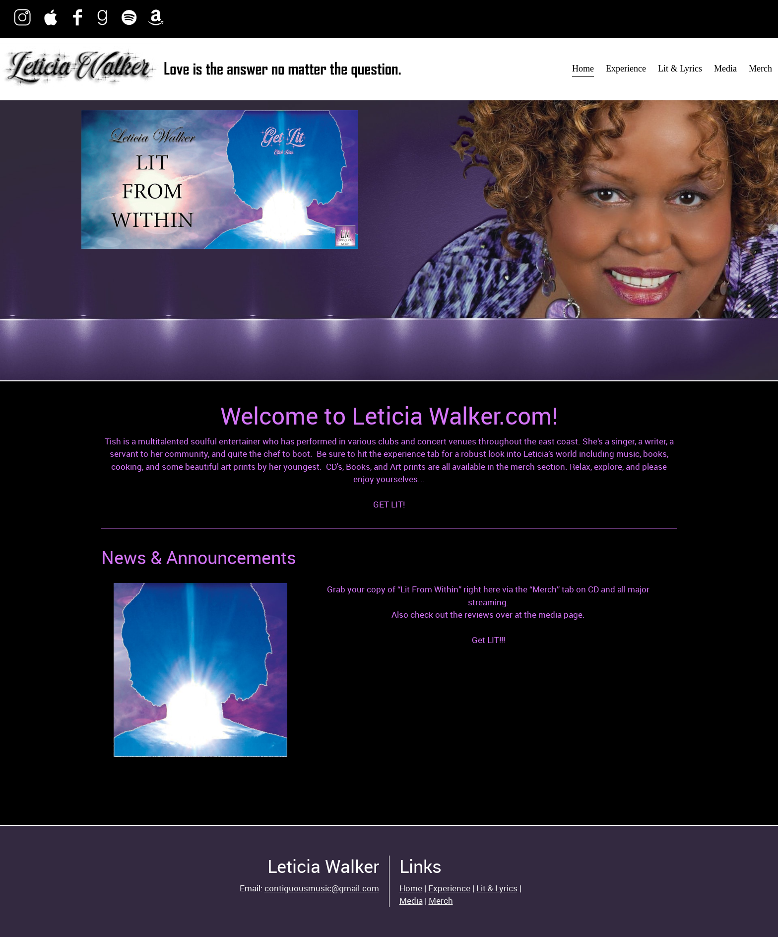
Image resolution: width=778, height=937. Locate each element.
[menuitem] (583, 69)
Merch (441, 900)
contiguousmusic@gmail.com (321, 888)
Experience (449, 888)
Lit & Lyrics (497, 888)
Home (410, 888)
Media (411, 900)
